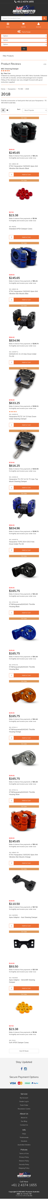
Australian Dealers (24, 1145)
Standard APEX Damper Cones (20, 229)
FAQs (24, 1134)
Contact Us (24, 1125)
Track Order (24, 1105)
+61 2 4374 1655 (25, 1)
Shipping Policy (24, 1168)
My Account (24, 1098)
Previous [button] (44, 64)
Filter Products (8, 56)
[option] (24, 75)
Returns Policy (24, 1161)
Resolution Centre (24, 1109)
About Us (24, 1118)
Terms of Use (24, 1153)
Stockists (24, 1141)
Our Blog (24, 1121)
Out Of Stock (23, 1051)
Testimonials (24, 1137)
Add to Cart (26, 174)
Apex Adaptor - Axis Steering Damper (23, 917)
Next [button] (46, 64)
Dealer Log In (24, 1101)
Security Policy (24, 1164)
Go (24, 49)
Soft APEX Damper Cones (19, 1042)
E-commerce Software (22, 1195)
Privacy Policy (24, 1157)
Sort (18, 109)
